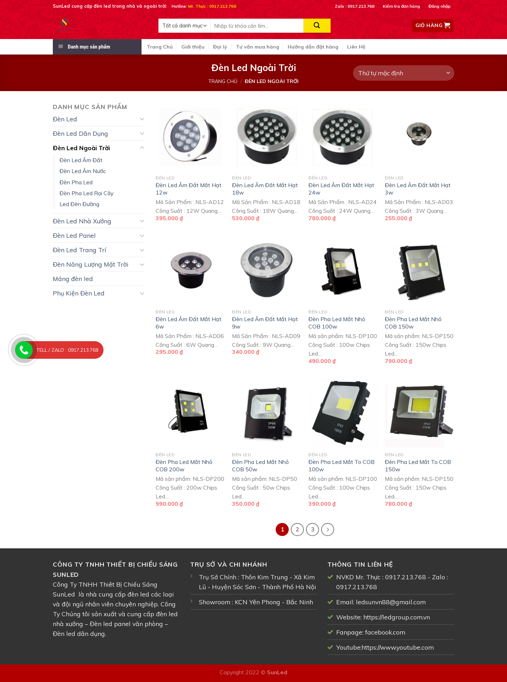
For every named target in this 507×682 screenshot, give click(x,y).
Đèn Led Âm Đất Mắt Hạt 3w (418, 188)
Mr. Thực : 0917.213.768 (212, 6)
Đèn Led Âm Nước (83, 170)
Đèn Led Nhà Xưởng (82, 221)
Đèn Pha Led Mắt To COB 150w (418, 465)
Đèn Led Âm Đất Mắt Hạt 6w (188, 322)
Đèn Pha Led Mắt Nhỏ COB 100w (336, 322)
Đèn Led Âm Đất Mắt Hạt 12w (188, 188)
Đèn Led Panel (74, 235)
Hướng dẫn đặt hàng (313, 47)
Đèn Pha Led (76, 182)
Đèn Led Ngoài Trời (81, 148)
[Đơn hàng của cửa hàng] (403, 73)
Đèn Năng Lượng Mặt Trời (91, 264)
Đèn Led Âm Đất (81, 160)
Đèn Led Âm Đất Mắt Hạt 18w (265, 188)
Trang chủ (222, 81)
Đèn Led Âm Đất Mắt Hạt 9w (265, 322)
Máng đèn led (73, 278)
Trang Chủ (160, 47)
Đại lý (220, 47)
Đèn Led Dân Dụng (80, 133)
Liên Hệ (356, 47)
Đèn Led (65, 119)
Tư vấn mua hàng (257, 47)
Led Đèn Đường (79, 204)
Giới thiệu (193, 47)
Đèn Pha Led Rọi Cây (86, 193)
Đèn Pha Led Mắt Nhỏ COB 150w (413, 322)
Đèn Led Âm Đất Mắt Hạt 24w (341, 188)
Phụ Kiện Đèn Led (79, 293)
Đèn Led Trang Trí (79, 250)
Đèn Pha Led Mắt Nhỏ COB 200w (184, 465)
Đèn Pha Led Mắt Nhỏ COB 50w (260, 465)
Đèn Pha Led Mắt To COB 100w (341, 465)
